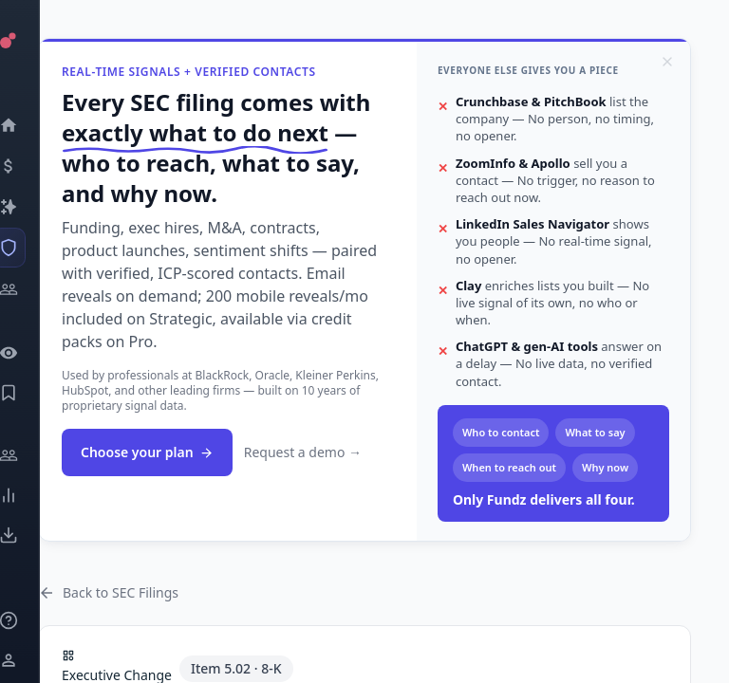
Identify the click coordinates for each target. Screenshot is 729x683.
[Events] (33, 166)
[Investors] (33, 289)
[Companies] (33, 207)
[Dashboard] (33, 125)
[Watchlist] (33, 353)
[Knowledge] (33, 620)
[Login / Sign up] (33, 660)
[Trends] (33, 495)
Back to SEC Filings (108, 592)
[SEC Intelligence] (33, 248)
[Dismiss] (667, 61)
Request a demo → (303, 452)
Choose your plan (147, 452)
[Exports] (33, 535)
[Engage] (33, 455)
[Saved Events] (33, 393)
